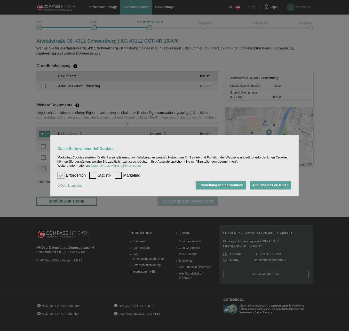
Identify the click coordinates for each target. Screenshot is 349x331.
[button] (72, 185)
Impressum (133, 166)
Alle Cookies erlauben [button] (270, 185)
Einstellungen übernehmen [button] (220, 185)
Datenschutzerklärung (106, 166)
